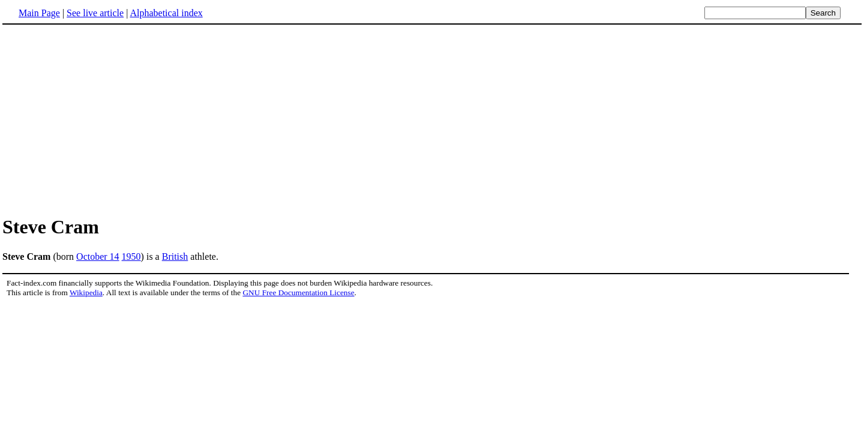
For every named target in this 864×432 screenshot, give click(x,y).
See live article (95, 13)
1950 (131, 256)
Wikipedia (86, 292)
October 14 (97, 256)
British (175, 256)
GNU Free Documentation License (298, 292)
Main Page (39, 13)
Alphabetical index (166, 13)
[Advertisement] (103, 119)
